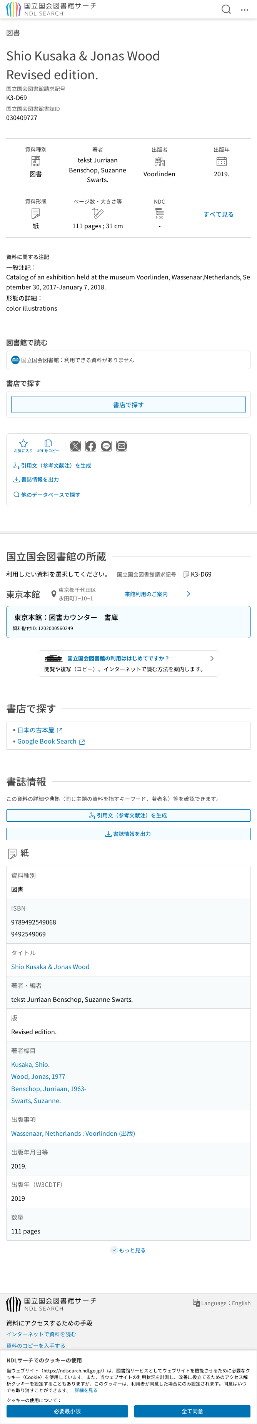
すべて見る (218, 214)
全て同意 (192, 1411)
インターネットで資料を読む (41, 1334)
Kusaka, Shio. (30, 1064)
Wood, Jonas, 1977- (39, 1076)
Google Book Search (51, 740)
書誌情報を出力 (36, 479)
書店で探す (128, 404)
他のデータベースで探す (46, 495)
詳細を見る (86, 1390)
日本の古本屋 (40, 729)
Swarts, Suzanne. (36, 1100)
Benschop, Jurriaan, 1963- (49, 1088)
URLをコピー (48, 446)
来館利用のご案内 (159, 593)
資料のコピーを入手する (35, 1345)
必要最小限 (67, 1411)
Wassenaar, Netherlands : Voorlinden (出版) (73, 1133)
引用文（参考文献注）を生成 (52, 465)
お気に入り (23, 446)
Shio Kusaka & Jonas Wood (50, 966)
